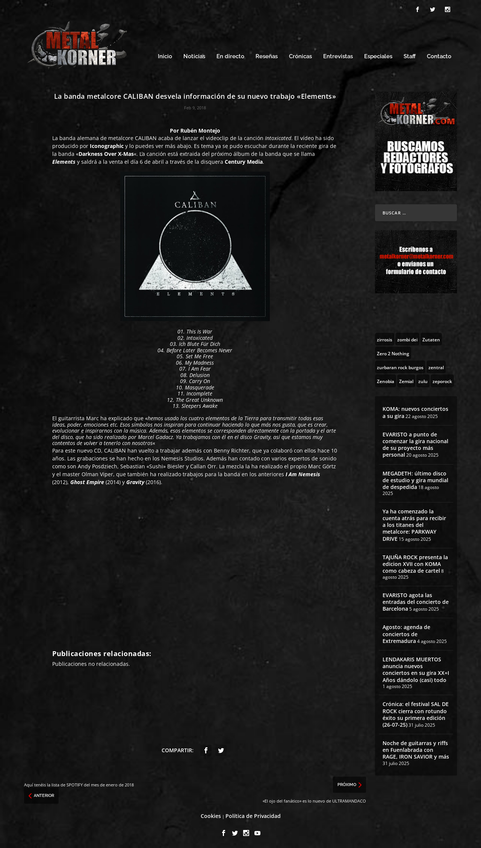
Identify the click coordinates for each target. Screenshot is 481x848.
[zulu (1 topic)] (423, 379)
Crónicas (300, 55)
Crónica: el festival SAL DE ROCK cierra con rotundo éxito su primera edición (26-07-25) (416, 713)
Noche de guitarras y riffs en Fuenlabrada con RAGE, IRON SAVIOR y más (416, 748)
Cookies (211, 814)
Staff (410, 55)
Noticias (194, 55)
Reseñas (267, 55)
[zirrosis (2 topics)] (384, 338)
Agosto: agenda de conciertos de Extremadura (406, 632)
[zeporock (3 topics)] (442, 379)
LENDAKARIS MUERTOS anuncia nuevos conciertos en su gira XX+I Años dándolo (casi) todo (416, 668)
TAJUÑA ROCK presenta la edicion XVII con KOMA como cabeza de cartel (415, 562)
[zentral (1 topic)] (436, 365)
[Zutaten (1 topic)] (431, 338)
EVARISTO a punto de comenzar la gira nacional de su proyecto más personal (415, 443)
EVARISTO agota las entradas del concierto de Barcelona (416, 600)
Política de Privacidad (253, 814)
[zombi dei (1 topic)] (407, 338)
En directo (230, 55)
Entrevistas (338, 55)
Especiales (378, 55)
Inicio (165, 55)
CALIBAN (146, 136)
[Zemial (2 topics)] (406, 379)
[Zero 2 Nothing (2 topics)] (393, 352)
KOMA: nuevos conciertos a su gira (415, 411)
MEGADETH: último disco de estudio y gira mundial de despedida (415, 479)
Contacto (439, 55)
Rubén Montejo (200, 129)
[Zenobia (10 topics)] (385, 379)
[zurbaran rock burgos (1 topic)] (400, 365)
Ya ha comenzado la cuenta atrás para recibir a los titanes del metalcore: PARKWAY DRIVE (414, 524)
